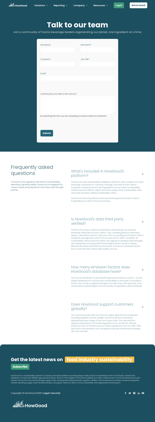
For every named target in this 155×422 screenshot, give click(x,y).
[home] (17, 5)
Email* (43, 73)
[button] (41, 5)
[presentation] (58, 123)
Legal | (47, 393)
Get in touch (138, 5)
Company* (45, 59)
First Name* (45, 45)
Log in (119, 5)
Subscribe (20, 367)
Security (55, 393)
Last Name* (86, 45)
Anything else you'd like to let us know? (58, 94)
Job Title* (85, 59)
